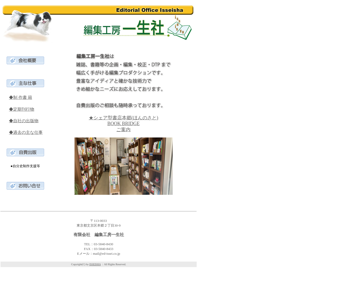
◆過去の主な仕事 (26, 132)
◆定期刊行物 (21, 109)
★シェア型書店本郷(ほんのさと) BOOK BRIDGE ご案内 (123, 123)
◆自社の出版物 (23, 121)
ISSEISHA (95, 264)
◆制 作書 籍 (20, 97)
